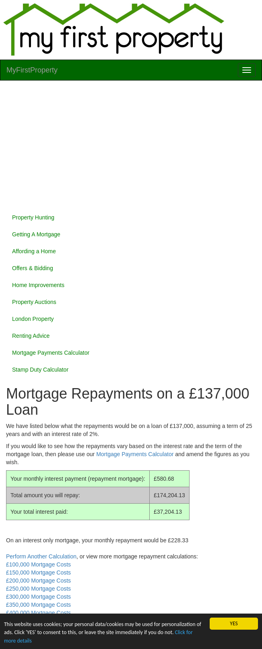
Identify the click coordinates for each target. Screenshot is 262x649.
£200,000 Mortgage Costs (38, 580)
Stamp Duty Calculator (40, 369)
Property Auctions (34, 302)
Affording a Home (34, 251)
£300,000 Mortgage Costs (38, 596)
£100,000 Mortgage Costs (38, 564)
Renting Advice (31, 336)
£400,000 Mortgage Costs (38, 613)
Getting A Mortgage (36, 234)
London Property (33, 319)
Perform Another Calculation (41, 556)
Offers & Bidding (32, 268)
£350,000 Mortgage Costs (38, 604)
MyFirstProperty (32, 70)
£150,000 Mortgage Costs (38, 572)
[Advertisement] (131, 145)
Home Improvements (38, 285)
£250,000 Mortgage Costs (38, 588)
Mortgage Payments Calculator (50, 352)
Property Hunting (33, 217)
